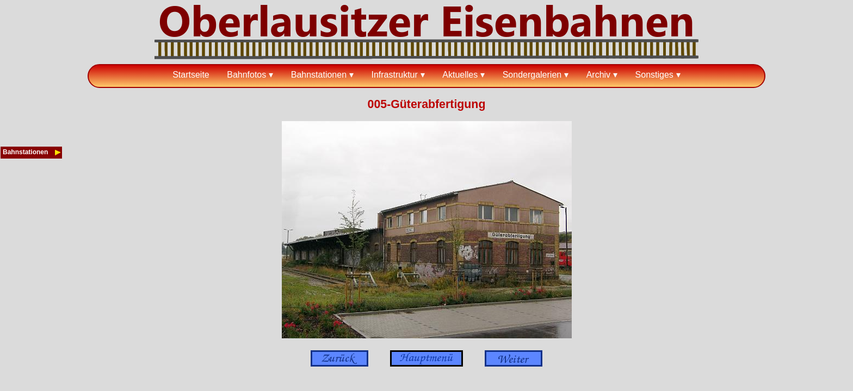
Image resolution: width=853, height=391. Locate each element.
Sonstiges (654, 74)
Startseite (190, 74)
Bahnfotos (246, 74)
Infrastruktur (394, 74)
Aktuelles (460, 74)
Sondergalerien (532, 74)
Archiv (598, 74)
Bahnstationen (319, 74)
